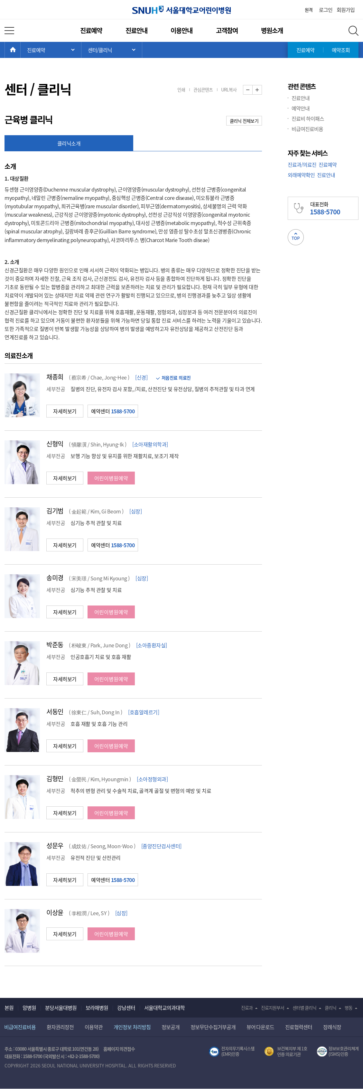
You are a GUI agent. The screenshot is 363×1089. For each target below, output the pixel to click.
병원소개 (272, 30)
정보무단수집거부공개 (213, 1027)
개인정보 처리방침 (132, 1027)
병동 (348, 1007)
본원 (9, 1007)
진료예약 (91, 30)
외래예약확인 (301, 175)
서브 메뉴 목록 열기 (111, 50)
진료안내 (136, 30)
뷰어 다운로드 (261, 1027)
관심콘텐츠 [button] (203, 89)
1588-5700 (32, 1056)
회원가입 (346, 10)
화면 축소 (252, 90)
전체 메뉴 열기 (9, 30)
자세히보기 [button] (65, 411)
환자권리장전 (60, 1027)
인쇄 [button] (181, 89)
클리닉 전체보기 (244, 120)
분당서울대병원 (61, 1007)
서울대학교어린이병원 (181, 10)
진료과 (247, 1007)
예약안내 (301, 108)
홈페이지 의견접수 (119, 1049)
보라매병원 (97, 1007)
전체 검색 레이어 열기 (353, 31)
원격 (308, 9)
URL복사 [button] (229, 89)
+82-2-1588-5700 (82, 1056)
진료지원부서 (272, 1007)
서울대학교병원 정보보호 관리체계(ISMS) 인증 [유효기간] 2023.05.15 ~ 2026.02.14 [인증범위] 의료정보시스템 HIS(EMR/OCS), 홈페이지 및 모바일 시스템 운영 (337, 1052)
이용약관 (94, 1027)
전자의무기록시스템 (232, 1052)
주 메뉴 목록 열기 (51, 50)
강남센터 (126, 1007)
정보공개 (171, 1027)
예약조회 (341, 50)
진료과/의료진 (302, 164)
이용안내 (181, 30)
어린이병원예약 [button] (111, 478)
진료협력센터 (298, 1027)
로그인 (325, 10)
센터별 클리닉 (305, 1007)
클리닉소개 (69, 143)
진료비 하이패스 (308, 118)
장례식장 (332, 1027)
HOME (20, 50)
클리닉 (330, 1007)
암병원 (29, 1007)
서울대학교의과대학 (164, 1007)
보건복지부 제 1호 (286, 1052)
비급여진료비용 (307, 129)
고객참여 (227, 30)
